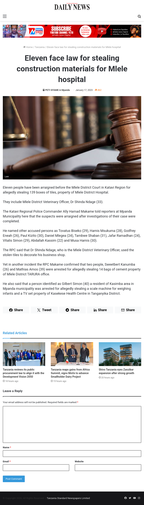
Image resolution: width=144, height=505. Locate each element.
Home (28, 47)
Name (7, 447)
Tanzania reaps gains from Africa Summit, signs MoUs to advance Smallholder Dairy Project (70, 373)
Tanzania (40, 47)
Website (79, 461)
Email (7, 461)
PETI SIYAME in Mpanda (57, 90)
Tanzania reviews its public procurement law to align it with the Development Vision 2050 (23, 373)
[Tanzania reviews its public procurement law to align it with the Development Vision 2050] (24, 354)
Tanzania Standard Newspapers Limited (68, 498)
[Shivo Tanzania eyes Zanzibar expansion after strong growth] (120, 354)
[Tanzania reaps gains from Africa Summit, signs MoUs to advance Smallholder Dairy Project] (72, 354)
